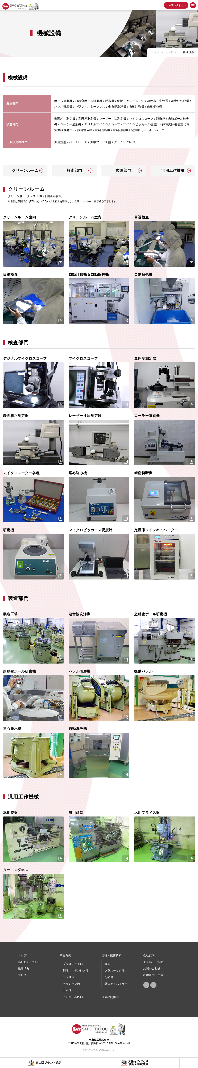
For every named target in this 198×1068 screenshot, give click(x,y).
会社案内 (149, 955)
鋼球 (107, 964)
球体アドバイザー (116, 983)
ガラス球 (68, 977)
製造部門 (123, 170)
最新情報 (23, 968)
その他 (109, 977)
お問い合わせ (176, 5)
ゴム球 (67, 990)
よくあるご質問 (153, 962)
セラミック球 (71, 983)
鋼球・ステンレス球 (76, 970)
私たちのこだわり (29, 962)
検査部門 (74, 170)
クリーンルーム (25, 170)
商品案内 (65, 955)
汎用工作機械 (172, 170)
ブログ (22, 975)
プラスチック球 (73, 964)
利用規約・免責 (153, 975)
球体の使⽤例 (110, 997)
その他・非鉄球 (73, 996)
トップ (22, 955)
